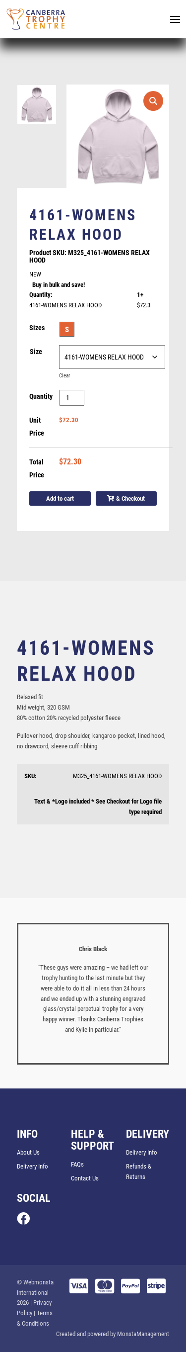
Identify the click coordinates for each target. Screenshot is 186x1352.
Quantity (41, 396)
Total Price (36, 468)
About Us (28, 1152)
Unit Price (36, 426)
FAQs (77, 1164)
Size (36, 352)
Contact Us (85, 1178)
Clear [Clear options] (64, 375)
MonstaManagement (143, 1334)
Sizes (37, 328)
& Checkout (126, 498)
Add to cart (60, 498)
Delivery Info (32, 1166)
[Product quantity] (71, 398)
